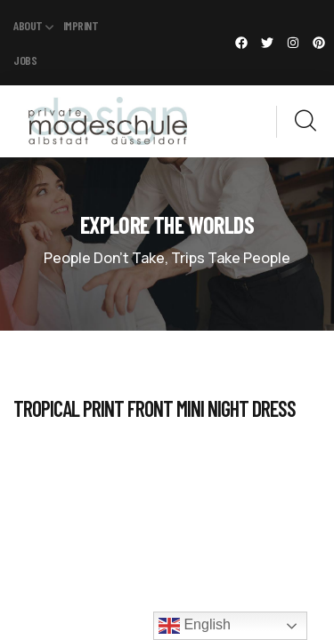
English (195, 625)
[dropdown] (267, 121)
